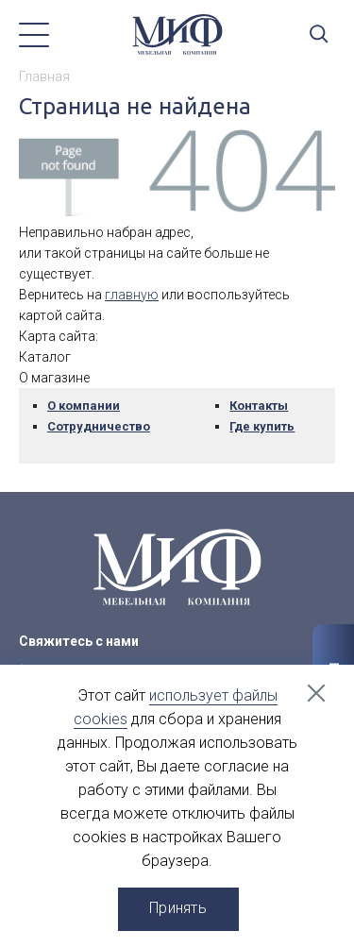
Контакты (258, 405)
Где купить (262, 426)
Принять (178, 908)
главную (132, 294)
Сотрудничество (98, 426)
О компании (83, 405)
